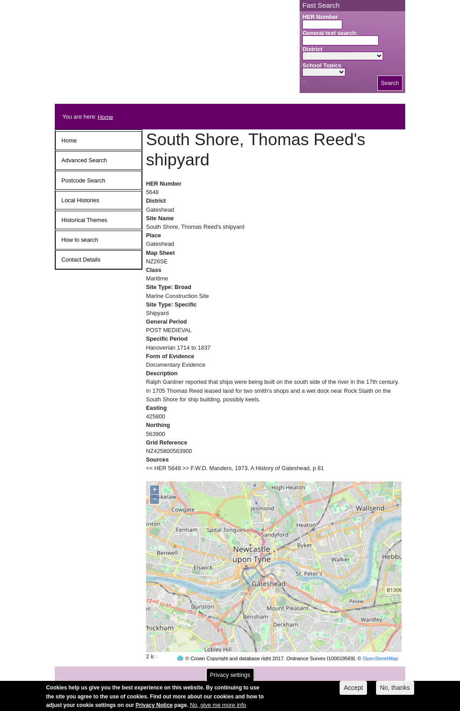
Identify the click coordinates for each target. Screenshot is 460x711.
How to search (80, 239)
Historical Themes (84, 220)
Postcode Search (83, 180)
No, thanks (395, 690)
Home (105, 116)
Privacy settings (230, 677)
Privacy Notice (154, 708)
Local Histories (80, 200)
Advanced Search (84, 160)
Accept (353, 690)
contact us (289, 671)
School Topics (321, 65)
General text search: (330, 33)
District (312, 49)
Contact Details (81, 259)
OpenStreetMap (380, 641)
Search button (303, 81)
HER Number (320, 16)
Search (390, 83)
